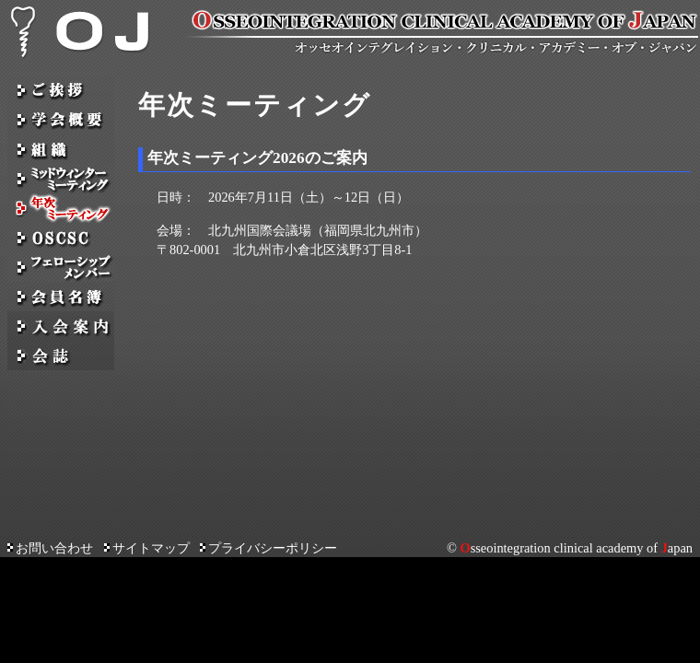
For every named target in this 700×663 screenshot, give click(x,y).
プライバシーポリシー (268, 548)
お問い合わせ (50, 548)
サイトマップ (147, 548)
